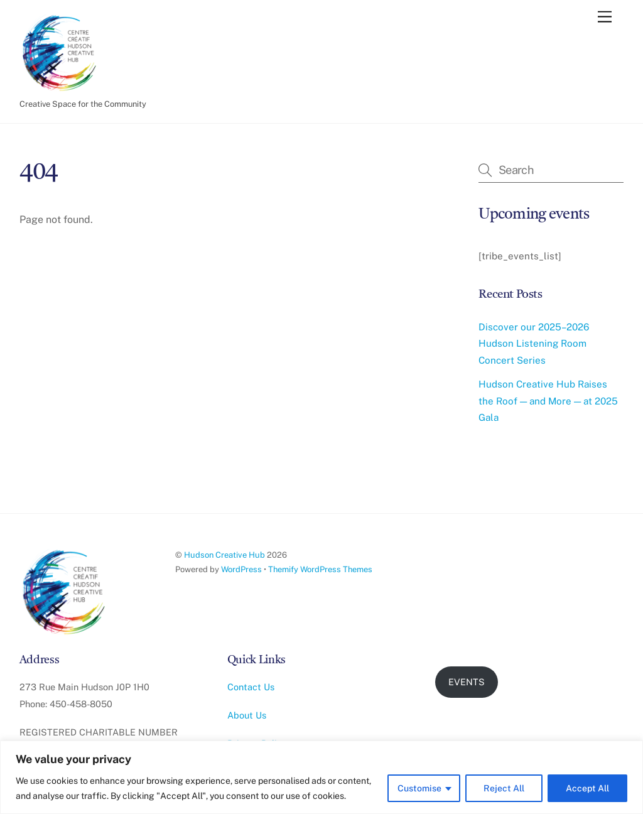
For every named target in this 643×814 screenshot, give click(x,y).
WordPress (241, 569)
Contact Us (250, 686)
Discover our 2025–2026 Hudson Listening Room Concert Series (533, 344)
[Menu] (604, 17)
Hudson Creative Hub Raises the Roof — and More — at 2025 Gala (548, 401)
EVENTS (466, 681)
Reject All (504, 788)
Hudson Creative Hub (224, 555)
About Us (246, 715)
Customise (419, 788)
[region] (321, 777)
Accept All (587, 788)
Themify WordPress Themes (320, 569)
